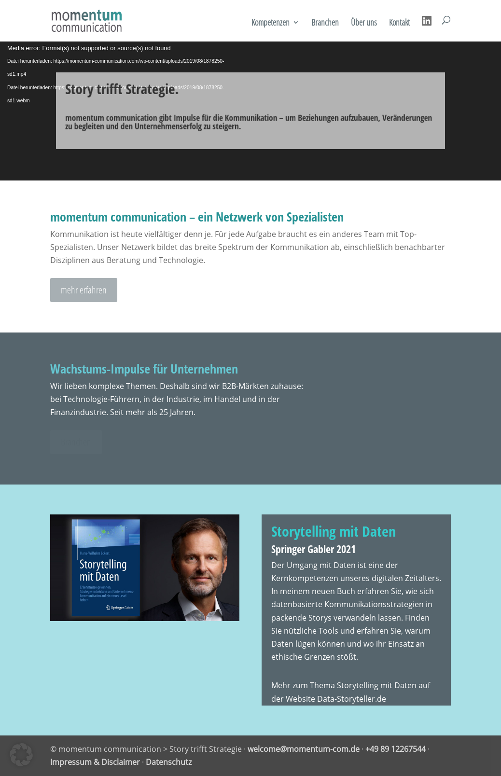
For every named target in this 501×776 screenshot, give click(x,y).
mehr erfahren (84, 289)
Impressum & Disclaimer (95, 762)
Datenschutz (169, 762)
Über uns (364, 23)
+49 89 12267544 (395, 749)
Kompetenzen (270, 23)
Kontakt (399, 23)
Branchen (325, 23)
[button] (21, 755)
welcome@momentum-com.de (304, 749)
